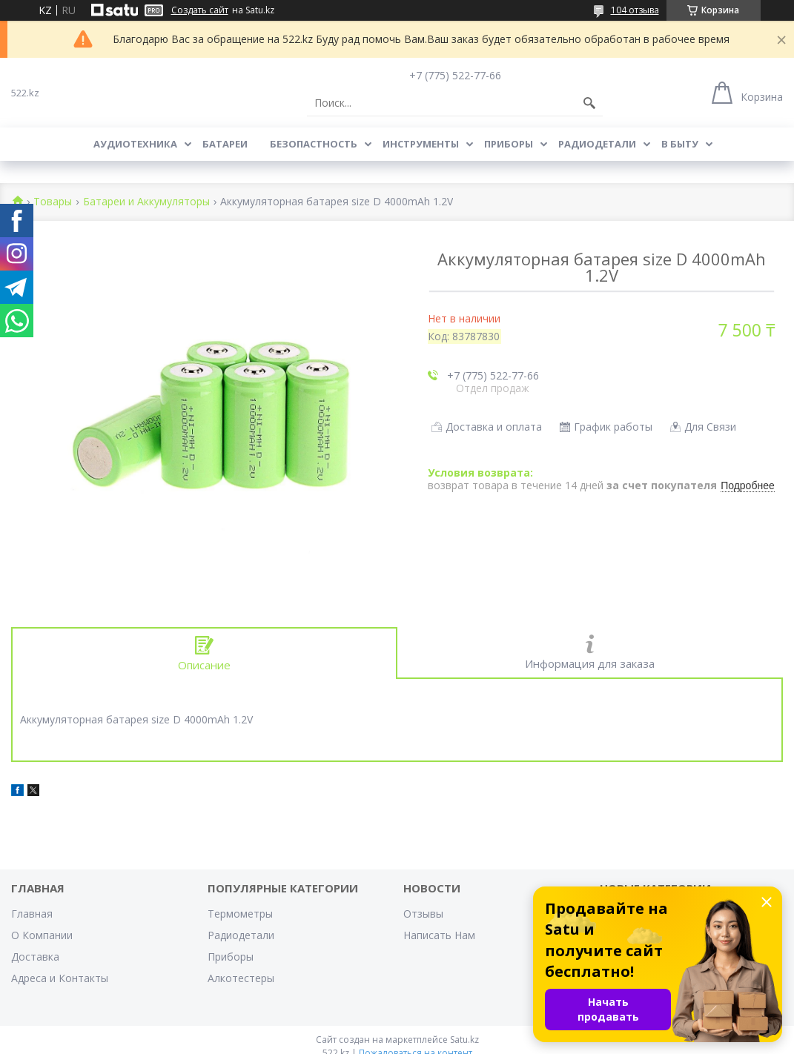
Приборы (508, 143)
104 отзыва (635, 10)
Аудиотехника (135, 143)
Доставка (35, 956)
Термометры (240, 913)
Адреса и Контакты (59, 978)
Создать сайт (199, 10)
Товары (52, 202)
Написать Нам (439, 935)
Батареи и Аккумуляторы (146, 202)
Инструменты (421, 143)
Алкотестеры (241, 978)
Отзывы (423, 913)
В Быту (679, 143)
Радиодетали (597, 143)
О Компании (42, 935)
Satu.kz (464, 1039)
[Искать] (589, 103)
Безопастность (313, 143)
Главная (32, 913)
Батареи (225, 143)
